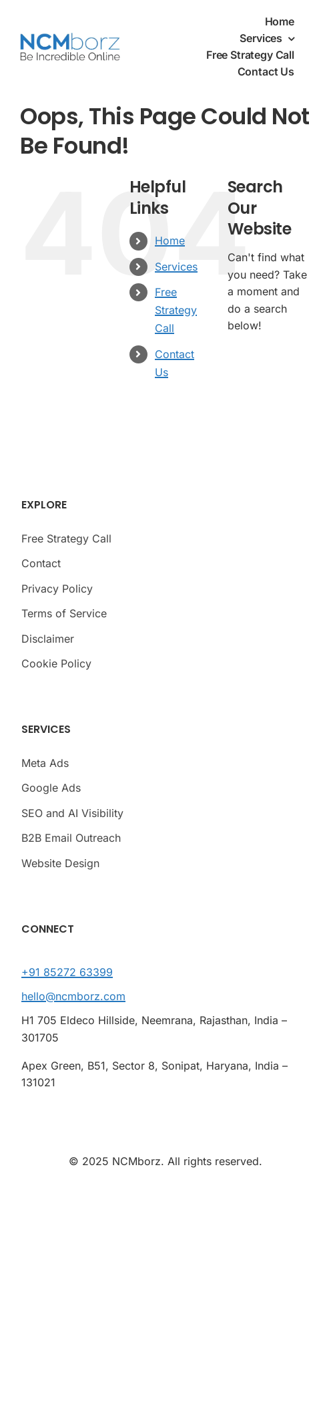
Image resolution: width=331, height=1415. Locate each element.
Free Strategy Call (176, 310)
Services (176, 266)
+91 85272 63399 (67, 972)
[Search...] (269, 368)
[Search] (248, 368)
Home (170, 240)
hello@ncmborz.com (73, 996)
